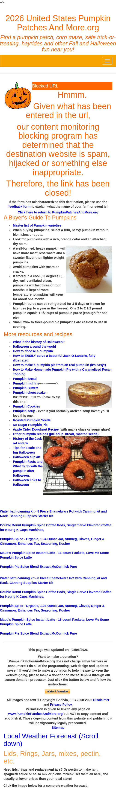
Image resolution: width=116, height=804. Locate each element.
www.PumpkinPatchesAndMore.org (35, 714)
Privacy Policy (61, 704)
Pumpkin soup (24, 411)
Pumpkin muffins (26, 383)
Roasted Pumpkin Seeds (32, 420)
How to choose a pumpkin (33, 351)
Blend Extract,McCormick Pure (38, 566)
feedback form (19, 206)
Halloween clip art (26, 457)
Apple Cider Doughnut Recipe (36, 429)
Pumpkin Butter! (25, 388)
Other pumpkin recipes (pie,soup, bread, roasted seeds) (55, 434)
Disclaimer (101, 700)
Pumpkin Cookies (26, 406)
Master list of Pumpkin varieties (37, 225)
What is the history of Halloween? (39, 342)
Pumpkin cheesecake (29, 392)
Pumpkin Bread (25, 379)
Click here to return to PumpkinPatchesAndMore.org (58, 212)
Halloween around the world (34, 346)
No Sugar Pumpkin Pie (30, 425)
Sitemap (58, 727)
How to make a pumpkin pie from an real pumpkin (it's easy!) (59, 365)
